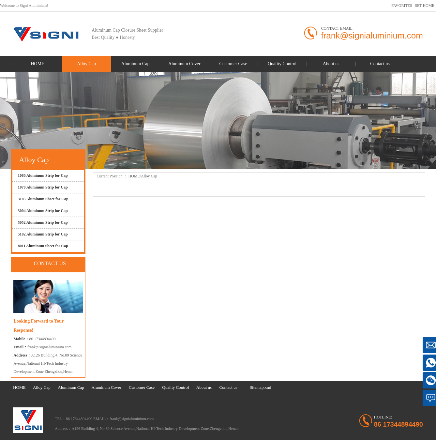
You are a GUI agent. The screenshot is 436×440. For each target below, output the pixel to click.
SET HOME (424, 5)
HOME (134, 176)
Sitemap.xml (260, 387)
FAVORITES (401, 5)
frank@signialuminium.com (49, 347)
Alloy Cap (149, 176)
